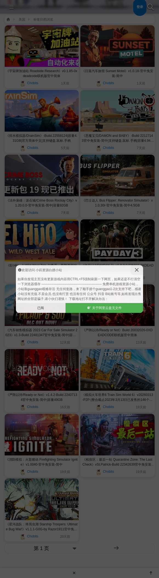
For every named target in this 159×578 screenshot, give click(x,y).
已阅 (40, 308)
